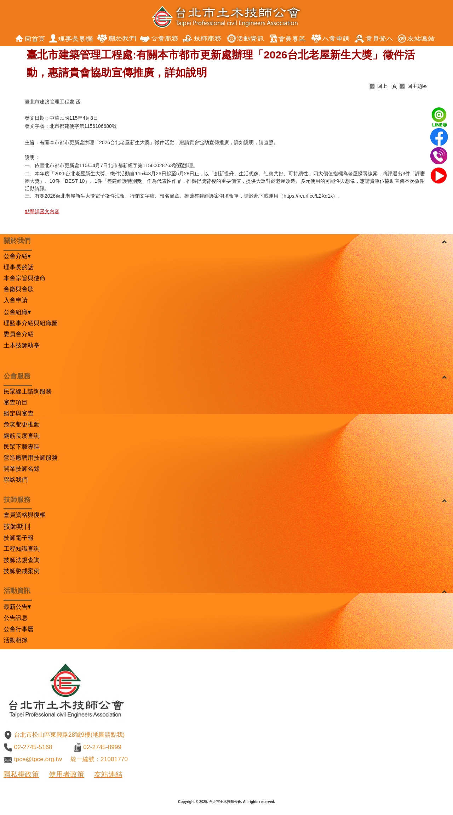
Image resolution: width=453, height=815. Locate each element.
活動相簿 (16, 640)
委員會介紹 (19, 334)
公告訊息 (16, 617)
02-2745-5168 (33, 747)
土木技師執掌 (22, 345)
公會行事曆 (19, 629)
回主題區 (417, 86)
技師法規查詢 (22, 560)
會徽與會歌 (19, 289)
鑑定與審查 (19, 413)
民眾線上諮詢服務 (28, 391)
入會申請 (16, 300)
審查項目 (16, 402)
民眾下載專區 (22, 446)
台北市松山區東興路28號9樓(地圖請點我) (69, 734)
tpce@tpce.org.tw (38, 759)
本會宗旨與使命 (25, 278)
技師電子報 (19, 537)
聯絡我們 (16, 479)
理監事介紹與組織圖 (31, 323)
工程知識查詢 (22, 548)
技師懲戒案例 (22, 571)
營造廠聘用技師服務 (31, 457)
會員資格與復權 (25, 514)
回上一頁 (387, 86)
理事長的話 (19, 267)
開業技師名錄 (22, 468)
